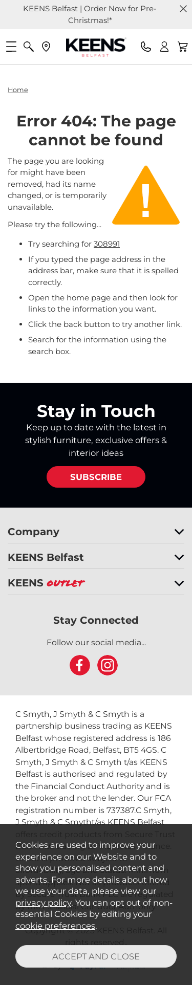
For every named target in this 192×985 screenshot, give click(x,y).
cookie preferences (55, 926)
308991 (107, 244)
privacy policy (43, 903)
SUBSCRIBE (96, 477)
